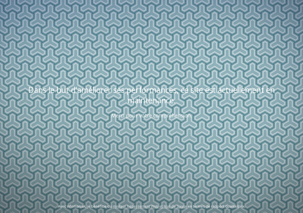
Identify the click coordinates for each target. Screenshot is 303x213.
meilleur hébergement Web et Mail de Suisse (150, 206)
